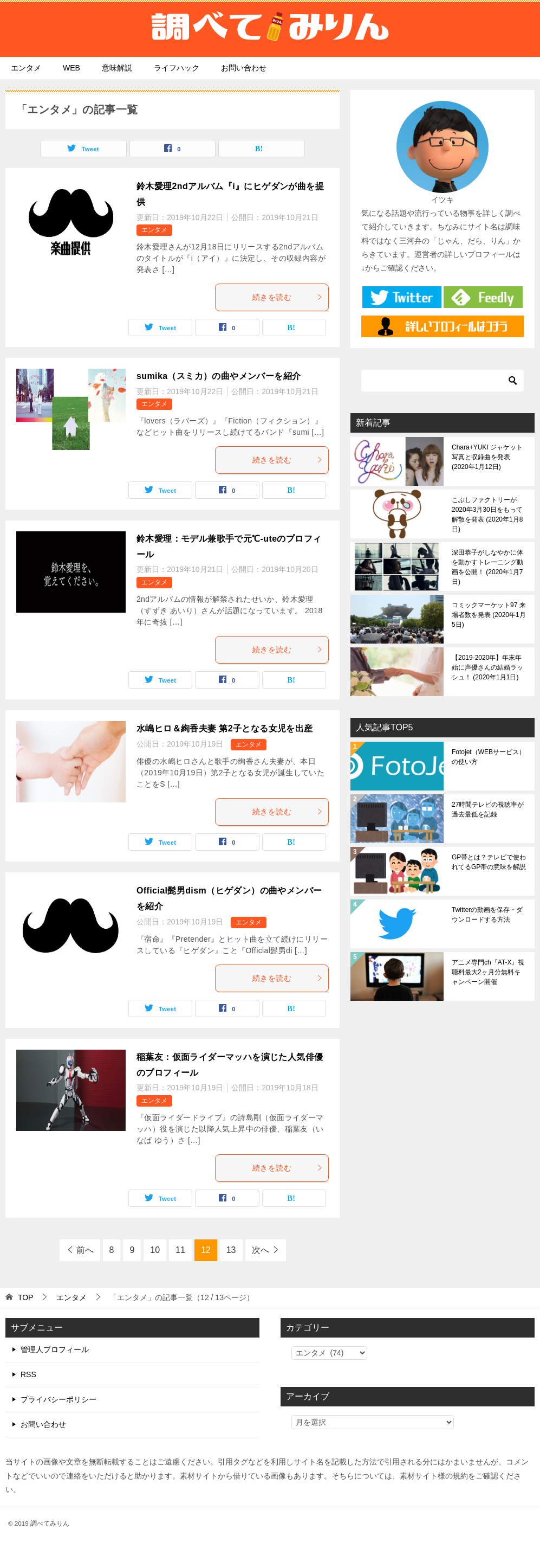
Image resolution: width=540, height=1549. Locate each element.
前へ (85, 1250)
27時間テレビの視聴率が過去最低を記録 (488, 809)
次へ (260, 1250)
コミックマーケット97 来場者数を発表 (489, 614)
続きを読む (287, 297)
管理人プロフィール (55, 1349)
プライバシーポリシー (58, 1399)
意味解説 (117, 67)
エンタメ (26, 67)
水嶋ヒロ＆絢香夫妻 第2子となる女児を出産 (224, 728)
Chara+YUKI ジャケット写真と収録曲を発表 (487, 457)
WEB (71, 67)
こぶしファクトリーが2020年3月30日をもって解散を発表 (487, 514)
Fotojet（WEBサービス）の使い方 (488, 757)
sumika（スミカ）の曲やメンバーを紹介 (218, 376)
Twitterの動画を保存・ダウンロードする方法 (487, 914)
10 (155, 1250)
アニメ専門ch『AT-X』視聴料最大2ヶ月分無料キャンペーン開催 (488, 972)
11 (180, 1250)
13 (231, 1250)
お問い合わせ (243, 67)
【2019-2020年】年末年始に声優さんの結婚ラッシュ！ (487, 667)
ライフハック (176, 67)
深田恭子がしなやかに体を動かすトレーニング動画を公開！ (487, 567)
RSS (28, 1374)
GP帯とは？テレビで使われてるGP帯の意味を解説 (489, 862)
